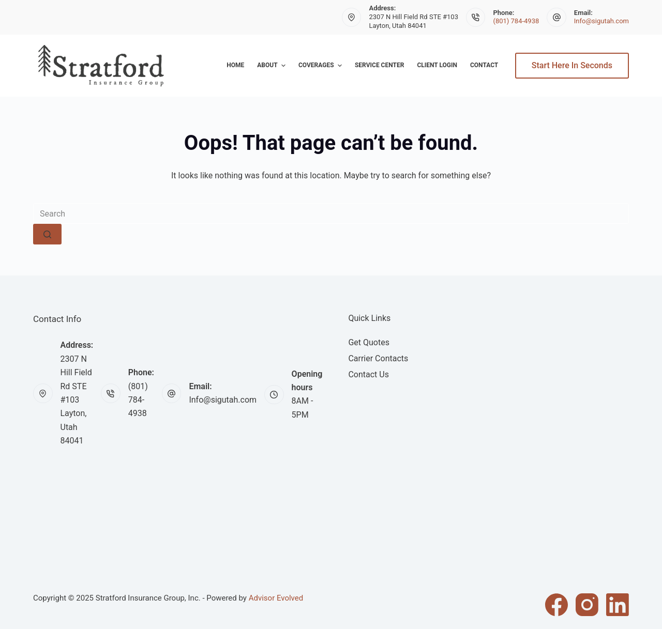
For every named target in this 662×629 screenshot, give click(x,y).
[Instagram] (587, 604)
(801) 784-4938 (516, 21)
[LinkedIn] (617, 604)
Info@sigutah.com (601, 21)
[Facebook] (556, 604)
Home (235, 65)
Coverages (321, 65)
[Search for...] (331, 213)
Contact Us (368, 374)
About (272, 65)
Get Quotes (368, 342)
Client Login (437, 65)
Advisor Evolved (276, 598)
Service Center (379, 65)
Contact (484, 65)
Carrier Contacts (378, 358)
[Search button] (47, 234)
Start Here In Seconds (572, 65)
